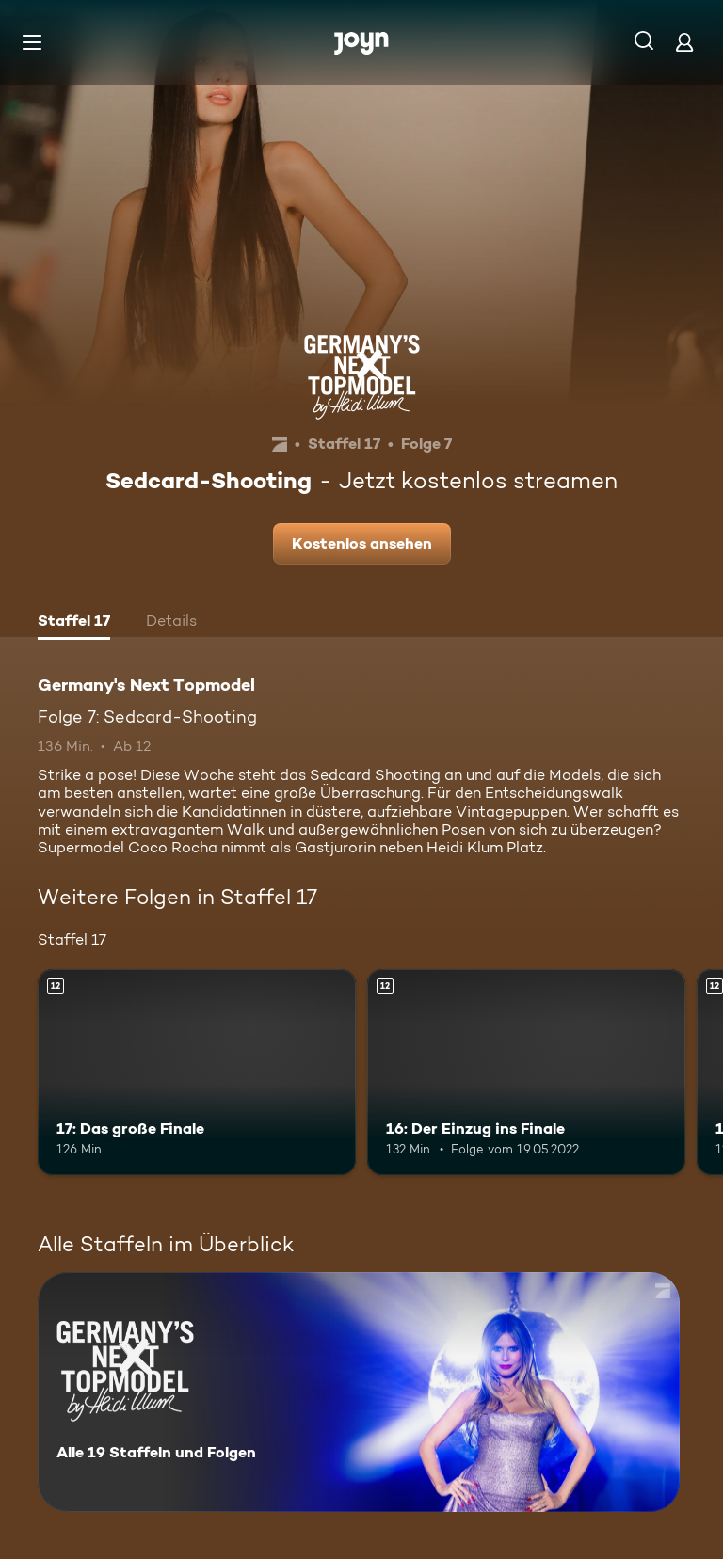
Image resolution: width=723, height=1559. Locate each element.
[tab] (74, 623)
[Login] (684, 41)
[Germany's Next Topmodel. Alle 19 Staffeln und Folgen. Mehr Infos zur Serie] (359, 1392)
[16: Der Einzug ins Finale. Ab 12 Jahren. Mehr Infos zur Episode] (526, 1072)
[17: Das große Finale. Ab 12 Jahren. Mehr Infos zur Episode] (197, 1072)
